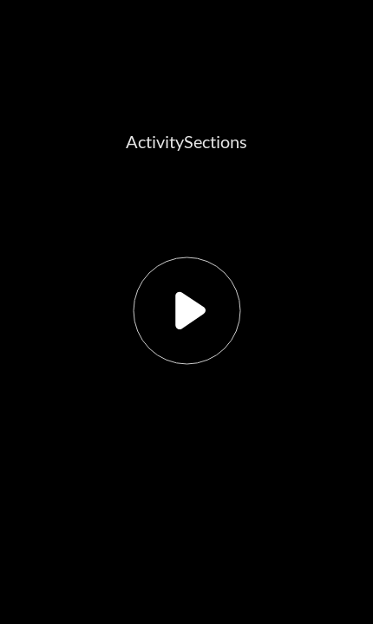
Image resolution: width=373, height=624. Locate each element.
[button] (186, 312)
